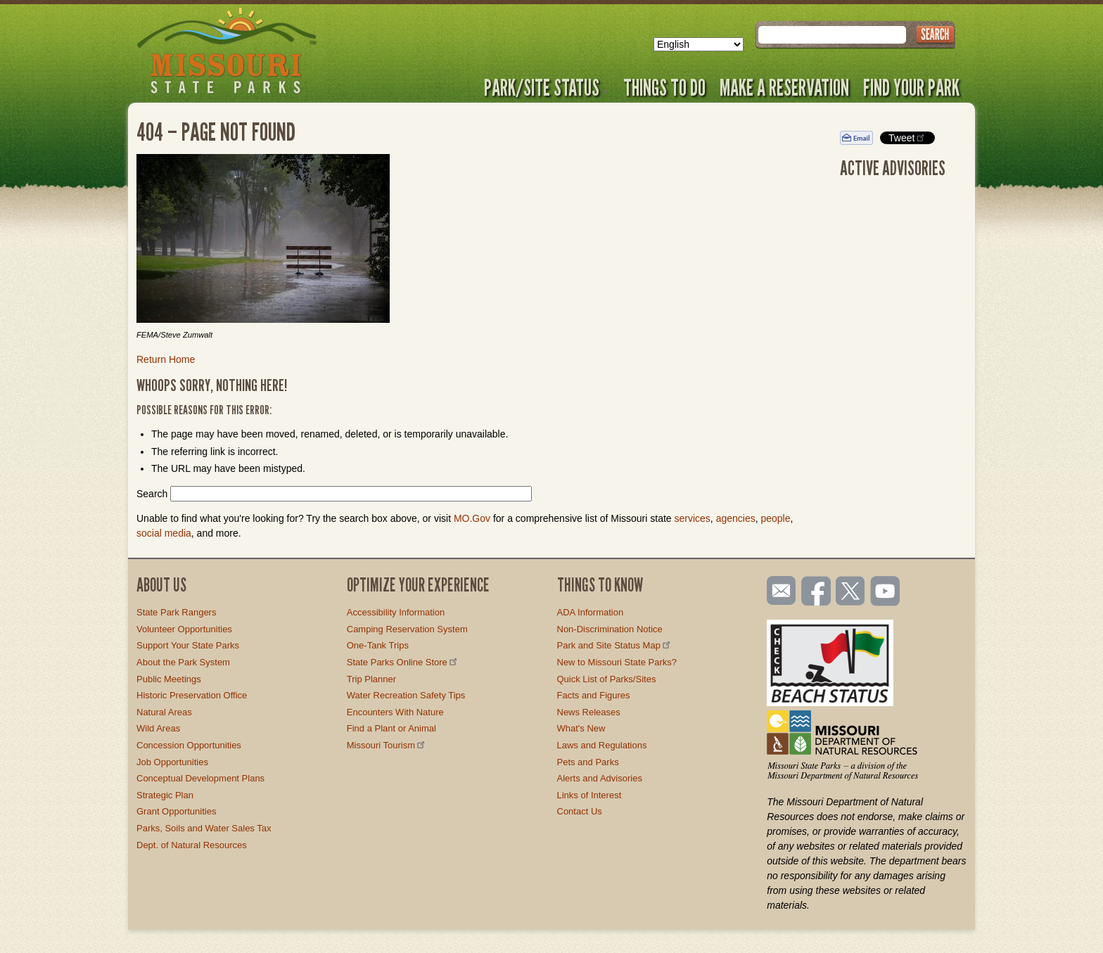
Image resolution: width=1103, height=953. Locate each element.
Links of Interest (589, 795)
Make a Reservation (784, 87)
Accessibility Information (396, 612)
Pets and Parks (588, 762)
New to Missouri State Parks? (617, 662)
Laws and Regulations (602, 745)
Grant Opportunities (176, 811)
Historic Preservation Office (191, 695)
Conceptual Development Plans (200, 778)
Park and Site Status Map (614, 645)
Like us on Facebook (816, 592)
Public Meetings (168, 679)
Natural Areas (164, 712)
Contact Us (579, 811)
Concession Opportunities (188, 745)
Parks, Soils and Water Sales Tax (203, 828)
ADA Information (590, 612)
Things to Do (664, 87)
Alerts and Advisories (599, 778)
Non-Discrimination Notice (610, 629)
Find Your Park (911, 87)
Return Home (165, 359)
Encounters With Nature (395, 712)
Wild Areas (158, 728)
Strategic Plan (164, 795)
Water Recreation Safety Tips (406, 695)
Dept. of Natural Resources (191, 845)
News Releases (588, 712)
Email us (778, 590)
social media (163, 533)
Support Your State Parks (187, 645)
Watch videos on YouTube (885, 592)
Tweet (907, 137)
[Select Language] (698, 44)
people (775, 518)
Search (151, 493)
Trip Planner (371, 679)
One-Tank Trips (378, 645)
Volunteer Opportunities (184, 629)
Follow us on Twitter (849, 592)
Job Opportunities (172, 762)
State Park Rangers (176, 612)
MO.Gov (472, 518)
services (692, 518)
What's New (581, 728)
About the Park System (183, 662)
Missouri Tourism (387, 745)
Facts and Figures (593, 695)
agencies (735, 518)
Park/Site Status (546, 87)
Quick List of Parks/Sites (606, 679)
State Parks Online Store (403, 662)
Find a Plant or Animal (391, 728)
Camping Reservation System (407, 629)
